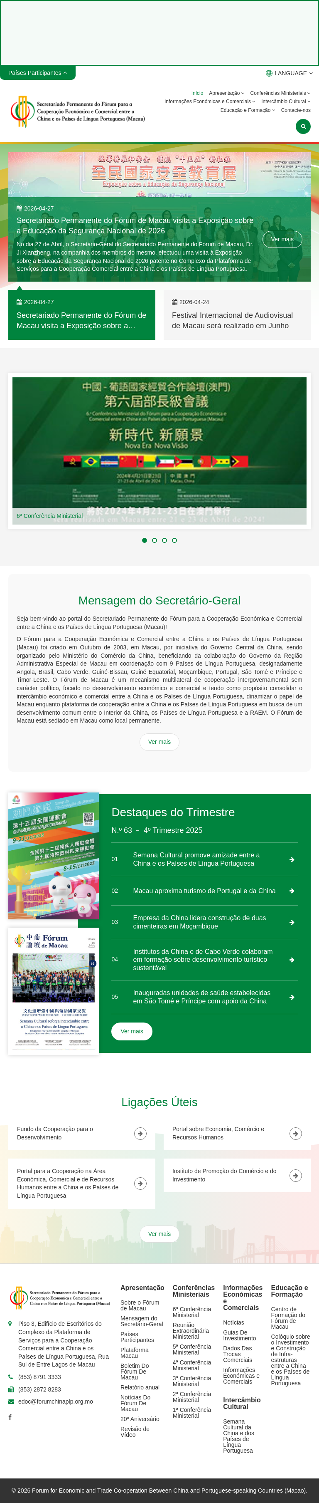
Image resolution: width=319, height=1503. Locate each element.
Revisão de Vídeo (135, 1432)
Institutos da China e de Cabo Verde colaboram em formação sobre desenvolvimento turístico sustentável (202, 959)
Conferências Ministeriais (280, 93)
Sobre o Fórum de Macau (139, 1305)
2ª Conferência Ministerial (192, 1397)
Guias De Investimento (239, 1335)
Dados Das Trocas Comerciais (237, 1354)
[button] (144, 540)
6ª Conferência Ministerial (50, 516)
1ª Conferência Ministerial (192, 1412)
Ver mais (282, 239)
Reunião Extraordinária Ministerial (191, 1331)
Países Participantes (137, 1337)
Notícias (233, 1322)
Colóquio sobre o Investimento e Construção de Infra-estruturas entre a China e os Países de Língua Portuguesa (290, 1360)
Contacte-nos (296, 110)
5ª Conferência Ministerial (192, 1349)
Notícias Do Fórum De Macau (135, 1403)
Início (197, 93)
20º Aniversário (140, 1419)
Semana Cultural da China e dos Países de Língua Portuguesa (238, 1436)
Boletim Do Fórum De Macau (134, 1371)
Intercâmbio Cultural (286, 101)
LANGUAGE (289, 73)
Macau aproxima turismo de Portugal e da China (204, 890)
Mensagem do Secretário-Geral (141, 1321)
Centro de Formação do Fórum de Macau (288, 1318)
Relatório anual (140, 1387)
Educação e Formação (248, 110)
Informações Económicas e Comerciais (209, 101)
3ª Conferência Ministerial (192, 1381)
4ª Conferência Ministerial (192, 1365)
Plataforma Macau (134, 1353)
